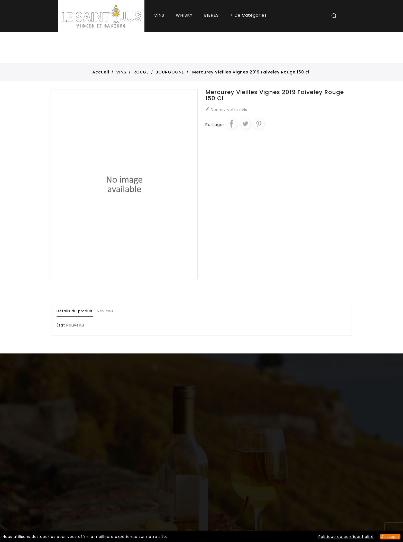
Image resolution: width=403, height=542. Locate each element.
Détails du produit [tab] (75, 311)
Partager (231, 124)
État (61, 325)
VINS (159, 15)
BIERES (211, 15)
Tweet (245, 124)
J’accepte (390, 537)
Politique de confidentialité (346, 536)
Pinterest (259, 124)
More (249, 16)
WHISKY (184, 15)
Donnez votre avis (226, 109)
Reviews (105, 311)
